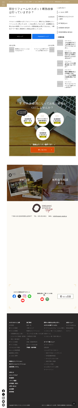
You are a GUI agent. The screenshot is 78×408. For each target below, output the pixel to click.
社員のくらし (47, 332)
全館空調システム (14, 365)
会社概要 (11, 387)
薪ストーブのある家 (32, 343)
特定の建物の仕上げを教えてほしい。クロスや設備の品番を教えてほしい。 (70, 74)
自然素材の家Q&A (64, 27)
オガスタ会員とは (71, 323)
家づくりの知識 (13, 340)
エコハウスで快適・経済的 (18, 334)
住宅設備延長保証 (51, 354)
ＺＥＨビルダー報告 (14, 345)
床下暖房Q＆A (62, 23)
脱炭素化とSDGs (13, 351)
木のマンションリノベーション (17, 362)
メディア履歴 (12, 379)
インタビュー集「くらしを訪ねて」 (53, 329)
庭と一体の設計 (15, 337)
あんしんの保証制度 (14, 348)
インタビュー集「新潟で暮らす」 (53, 334)
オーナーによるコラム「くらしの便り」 (55, 326)
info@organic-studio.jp (60, 214)
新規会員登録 (69, 326)
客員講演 (11, 376)
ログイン (68, 329)
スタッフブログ (13, 373)
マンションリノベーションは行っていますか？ (70, 84)
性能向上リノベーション (15, 359)
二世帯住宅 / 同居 (31, 334)
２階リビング (30, 326)
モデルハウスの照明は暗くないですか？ (70, 64)
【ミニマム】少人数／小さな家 (35, 332)
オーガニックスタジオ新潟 (15, 1)
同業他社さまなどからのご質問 (66, 18)
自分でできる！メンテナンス (54, 351)
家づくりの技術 (13, 326)
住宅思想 (11, 323)
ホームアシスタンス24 (52, 357)
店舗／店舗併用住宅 (32, 340)
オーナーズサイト (49, 343)
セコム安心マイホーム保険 (51, 365)
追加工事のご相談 (51, 359)
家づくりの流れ (13, 343)
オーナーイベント (49, 368)
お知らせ (11, 370)
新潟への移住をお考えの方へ (52, 321)
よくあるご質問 (63, 12)
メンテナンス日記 (49, 362)
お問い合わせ (12, 384)
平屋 (28, 337)
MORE (24, 190)
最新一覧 (29, 323)
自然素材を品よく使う (17, 332)
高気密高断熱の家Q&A (65, 32)
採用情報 (11, 390)
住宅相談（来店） (14, 381)
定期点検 (46, 345)
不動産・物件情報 (31, 345)
